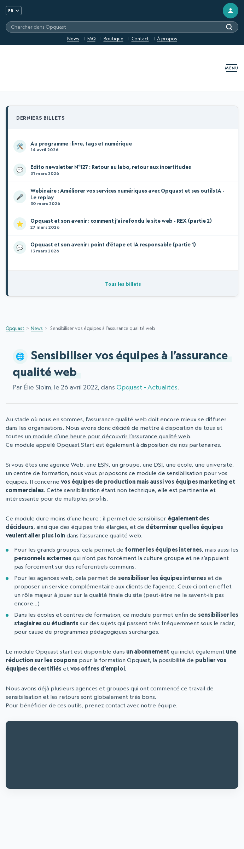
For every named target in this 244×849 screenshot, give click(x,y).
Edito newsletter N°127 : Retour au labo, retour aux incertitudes (121, 170)
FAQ (91, 38)
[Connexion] (230, 10)
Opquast (15, 328)
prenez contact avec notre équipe (130, 705)
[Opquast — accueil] (23, 68)
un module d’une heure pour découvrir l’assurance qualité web (107, 436)
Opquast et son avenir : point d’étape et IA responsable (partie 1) (121, 247)
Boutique (113, 38)
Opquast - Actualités (147, 387)
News (73, 38)
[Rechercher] (229, 27)
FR (13, 10)
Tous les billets (123, 284)
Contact (140, 38)
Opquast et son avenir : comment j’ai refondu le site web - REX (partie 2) (121, 223)
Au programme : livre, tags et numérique (121, 146)
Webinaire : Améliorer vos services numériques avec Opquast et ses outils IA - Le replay (121, 196)
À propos (167, 38)
